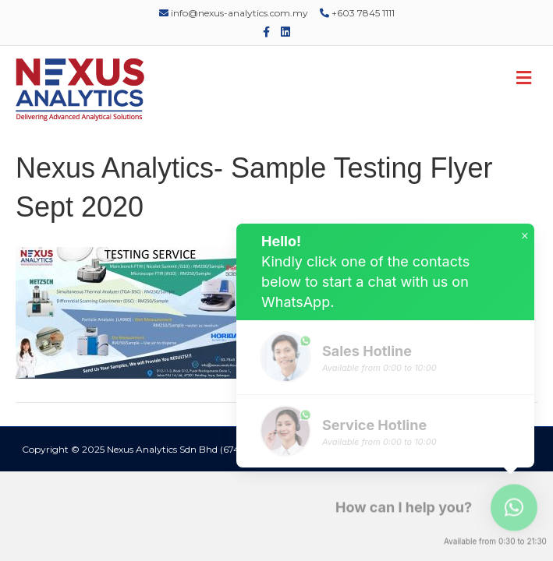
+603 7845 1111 (357, 13)
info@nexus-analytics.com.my (233, 13)
